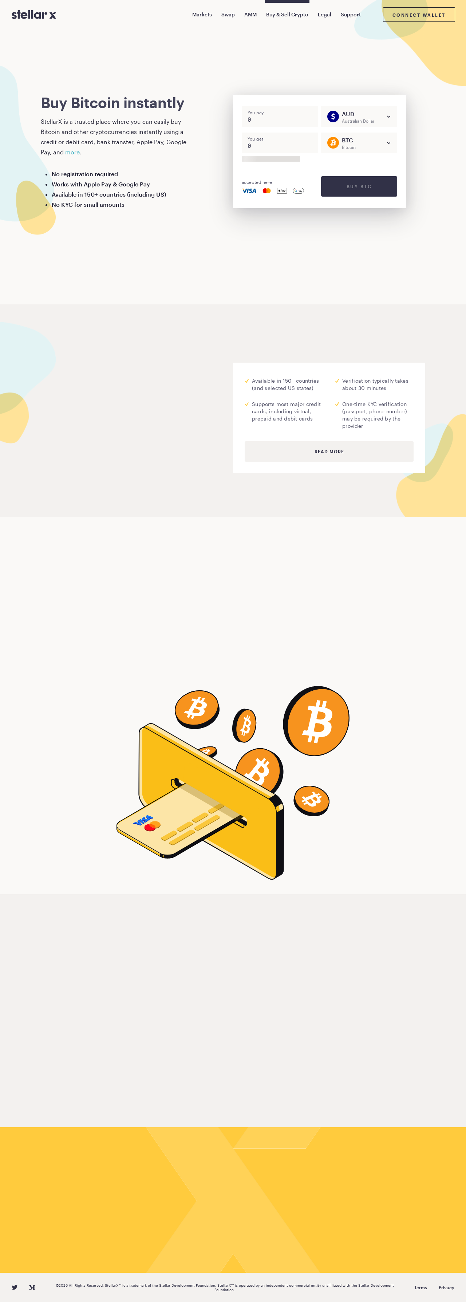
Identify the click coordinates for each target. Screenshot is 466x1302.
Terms (420, 1287)
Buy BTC (359, 186)
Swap (228, 14)
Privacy (446, 1287)
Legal (324, 14)
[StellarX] (34, 14)
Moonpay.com (117, 424)
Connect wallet (419, 14)
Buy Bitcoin (69, 662)
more (72, 152)
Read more (329, 451)
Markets (202, 14)
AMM (250, 14)
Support (351, 14)
